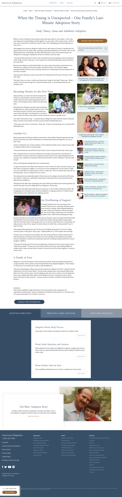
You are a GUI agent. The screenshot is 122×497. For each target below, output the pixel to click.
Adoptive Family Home (67, 438)
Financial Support (38, 450)
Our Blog (91, 472)
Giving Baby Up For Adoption (41, 440)
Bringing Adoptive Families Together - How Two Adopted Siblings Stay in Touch (95, 158)
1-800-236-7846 (8, 438)
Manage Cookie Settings (10, 460)
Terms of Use (6, 449)
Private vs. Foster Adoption (96, 455)
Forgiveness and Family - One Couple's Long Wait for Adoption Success (93, 135)
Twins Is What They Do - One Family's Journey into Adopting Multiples (95, 180)
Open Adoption (37, 455)
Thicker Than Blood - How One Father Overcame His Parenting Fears (95, 187)
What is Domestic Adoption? (69, 443)
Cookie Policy (6, 457)
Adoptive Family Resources (43, 11)
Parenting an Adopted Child (97, 448)
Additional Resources (102, 313)
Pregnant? (53, 3)
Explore (70, 3)
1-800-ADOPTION (9, 488)
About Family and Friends (40, 452)
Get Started (9, 492)
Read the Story (33, 416)
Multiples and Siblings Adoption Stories (84, 11)
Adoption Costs (65, 440)
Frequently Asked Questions (61, 313)
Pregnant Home (37, 438)
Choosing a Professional (68, 445)
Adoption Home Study (20, 313)
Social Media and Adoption (96, 467)
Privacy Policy (6, 453)
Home (25, 11)
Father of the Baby (38, 448)
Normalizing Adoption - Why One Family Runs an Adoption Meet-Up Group (94, 150)
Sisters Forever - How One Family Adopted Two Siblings (94, 165)
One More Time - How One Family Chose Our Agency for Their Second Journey (93, 79)
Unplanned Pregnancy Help (40, 445)
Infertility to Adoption (67, 450)
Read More (81, 335)
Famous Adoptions (94, 462)
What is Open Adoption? (67, 452)
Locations (5, 442)
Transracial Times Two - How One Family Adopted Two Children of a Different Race (94, 143)
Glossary (91, 465)
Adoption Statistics (94, 460)
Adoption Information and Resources (99, 438)
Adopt (62, 3)
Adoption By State (94, 445)
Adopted (91, 443)
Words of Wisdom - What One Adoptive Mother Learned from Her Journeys (96, 195)
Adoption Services (94, 452)
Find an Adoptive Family (39, 443)
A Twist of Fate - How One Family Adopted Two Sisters (93, 107)
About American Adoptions (96, 450)
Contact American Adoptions (11, 446)
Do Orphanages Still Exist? (96, 470)
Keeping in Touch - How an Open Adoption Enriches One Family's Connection (94, 173)
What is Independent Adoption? (97, 457)
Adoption (91, 440)
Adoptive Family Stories (61, 11)
